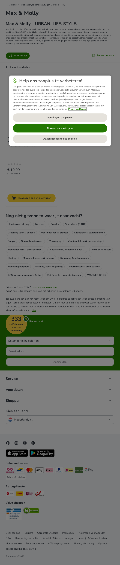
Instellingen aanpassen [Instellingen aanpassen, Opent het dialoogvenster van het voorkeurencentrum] (60, 117)
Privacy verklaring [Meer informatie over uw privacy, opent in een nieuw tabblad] (77, 109)
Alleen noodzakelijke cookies (60, 139)
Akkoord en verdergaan (60, 128)
